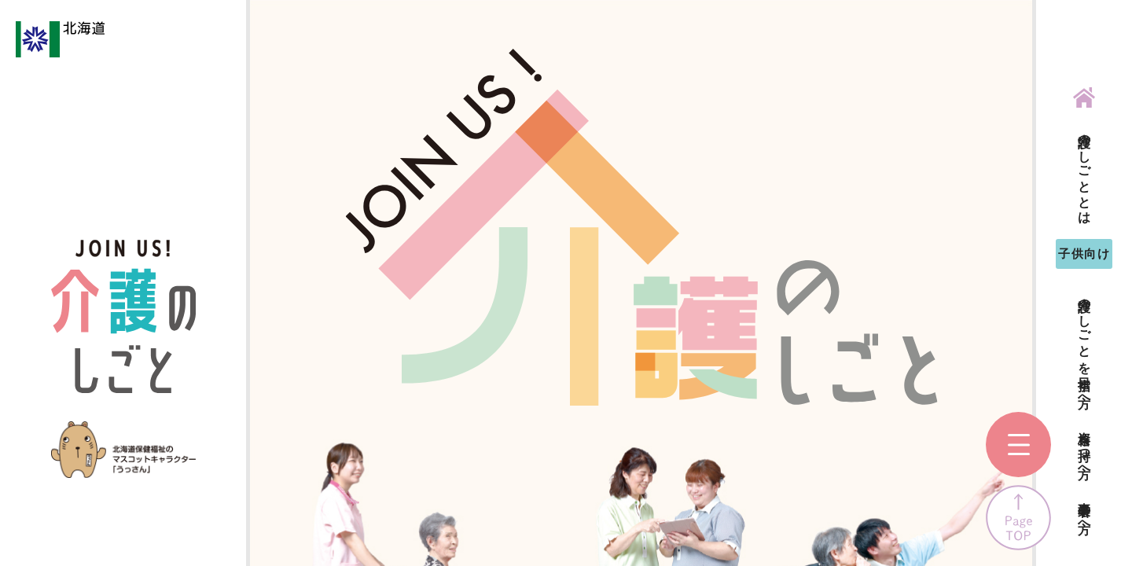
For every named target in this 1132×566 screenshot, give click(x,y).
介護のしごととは (1084, 171)
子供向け (1084, 253)
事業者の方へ (1084, 511)
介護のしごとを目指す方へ (1084, 345)
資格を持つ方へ (1084, 447)
